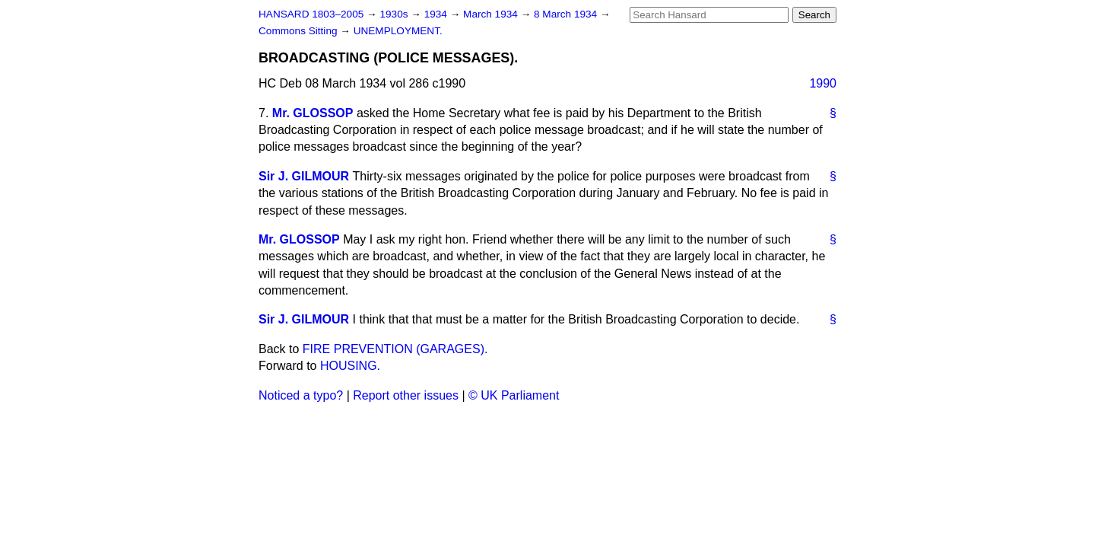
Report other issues (406, 395)
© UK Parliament (513, 395)
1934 (437, 14)
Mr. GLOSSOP (313, 113)
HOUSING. (350, 365)
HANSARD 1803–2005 (311, 14)
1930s (395, 14)
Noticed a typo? (301, 395)
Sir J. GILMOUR (304, 176)
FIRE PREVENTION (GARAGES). (395, 348)
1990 (822, 83)
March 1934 (492, 14)
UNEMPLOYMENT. (398, 31)
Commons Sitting (299, 31)
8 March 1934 (567, 14)
